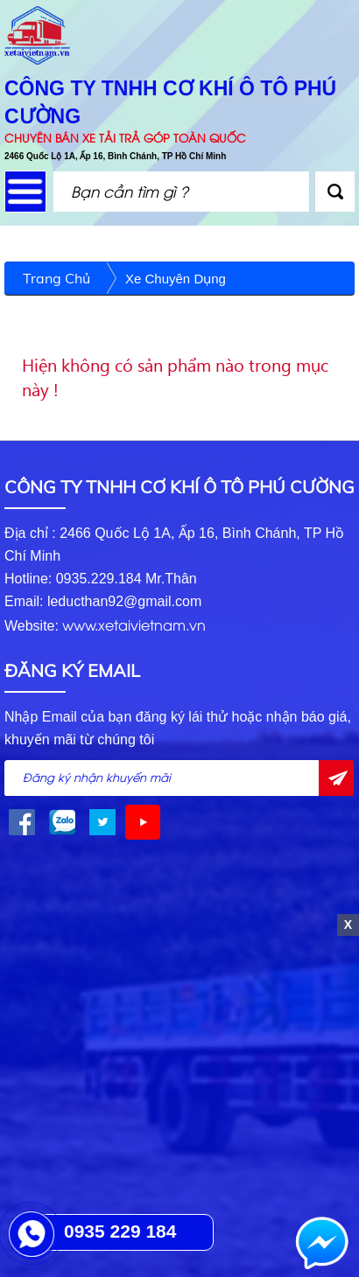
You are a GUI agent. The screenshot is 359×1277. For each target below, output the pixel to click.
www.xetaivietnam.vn (134, 624)
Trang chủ (56, 278)
